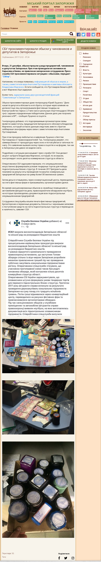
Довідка (40, 16)
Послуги (95, 10)
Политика (87, 95)
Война (85, 53)
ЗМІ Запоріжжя (49, 17)
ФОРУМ (35, 7)
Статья (86, 116)
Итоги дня (87, 105)
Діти (40, 10)
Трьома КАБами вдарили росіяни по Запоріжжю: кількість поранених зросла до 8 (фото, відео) (87, 179)
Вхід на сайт (88, 28)
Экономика (88, 77)
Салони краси (88, 11)
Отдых (86, 98)
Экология (87, 130)
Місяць (88, 146)
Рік (94, 146)
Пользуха (52, 22)
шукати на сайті (13, 41)
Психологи (69, 10)
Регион (86, 80)
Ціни (35, 22)
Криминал (87, 109)
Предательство (90, 112)
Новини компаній (76, 17)
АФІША (46, 7)
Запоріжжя (32, 16)
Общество (87, 102)
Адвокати (33, 10)
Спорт (85, 91)
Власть (86, 70)
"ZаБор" (6, 76)
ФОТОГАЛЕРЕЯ (71, 7)
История (87, 123)
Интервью (87, 126)
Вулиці (59, 16)
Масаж (51, 10)
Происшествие (89, 84)
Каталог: (23, 11)
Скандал (87, 60)
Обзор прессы (89, 119)
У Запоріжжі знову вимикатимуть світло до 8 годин (87, 155)
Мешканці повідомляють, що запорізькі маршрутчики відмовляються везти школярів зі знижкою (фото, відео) (88, 166)
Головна (5, 28)
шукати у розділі (38, 41)
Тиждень (83, 146)
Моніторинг (42, 22)
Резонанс (87, 57)
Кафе (45, 10)
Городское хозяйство (85, 65)
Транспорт (67, 16)
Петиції (60, 22)
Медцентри (59, 10)
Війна (30, 22)
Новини (14, 28)
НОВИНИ (23, 7)
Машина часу (69, 22)
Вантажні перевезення (79, 11)
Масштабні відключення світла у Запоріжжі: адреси (87, 190)
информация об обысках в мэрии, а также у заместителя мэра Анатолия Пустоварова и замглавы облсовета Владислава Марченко (37, 84)
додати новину (88, 41)
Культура (87, 73)
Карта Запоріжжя (90, 17)
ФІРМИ (57, 7)
